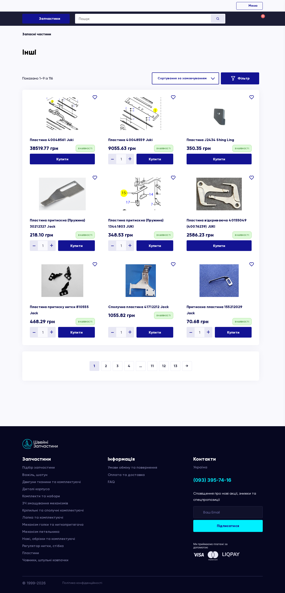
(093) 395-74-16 (212, 480)
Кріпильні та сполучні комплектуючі (53, 510)
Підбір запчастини (38, 467)
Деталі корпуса (36, 489)
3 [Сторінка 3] (117, 366)
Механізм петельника (40, 531)
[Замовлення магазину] (185, 78)
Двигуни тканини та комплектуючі (51, 482)
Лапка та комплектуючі (42, 517)
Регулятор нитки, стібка (43, 546)
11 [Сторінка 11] (152, 366)
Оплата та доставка (126, 475)
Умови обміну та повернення (132, 467)
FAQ (111, 482)
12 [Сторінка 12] (164, 366)
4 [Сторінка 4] (129, 366)
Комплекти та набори (41, 496)
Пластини (30, 553)
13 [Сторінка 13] (175, 366)
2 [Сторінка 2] (106, 366)
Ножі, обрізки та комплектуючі (48, 539)
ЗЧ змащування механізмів (45, 503)
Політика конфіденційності (82, 583)
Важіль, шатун (34, 475)
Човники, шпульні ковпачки (45, 560)
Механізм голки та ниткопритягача (52, 524)
